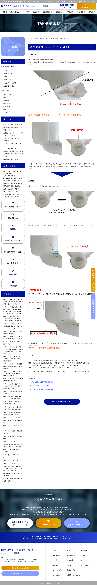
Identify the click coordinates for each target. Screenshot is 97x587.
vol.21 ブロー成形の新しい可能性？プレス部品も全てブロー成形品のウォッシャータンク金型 (13, 350)
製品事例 (35, 12)
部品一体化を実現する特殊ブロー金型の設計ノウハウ (12, 180)
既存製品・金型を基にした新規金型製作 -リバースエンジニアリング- (13, 154)
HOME (3, 12)
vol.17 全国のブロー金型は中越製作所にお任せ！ (13, 380)
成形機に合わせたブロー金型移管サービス (12, 129)
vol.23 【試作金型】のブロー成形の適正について (12, 332)
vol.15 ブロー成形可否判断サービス (12, 392)
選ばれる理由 (14, 12)
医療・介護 (6, 106)
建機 (4, 97)
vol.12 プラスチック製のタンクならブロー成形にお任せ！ (13, 408)
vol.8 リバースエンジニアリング (12, 427)
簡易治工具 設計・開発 (10, 159)
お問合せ (84, 557)
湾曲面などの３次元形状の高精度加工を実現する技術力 (12, 185)
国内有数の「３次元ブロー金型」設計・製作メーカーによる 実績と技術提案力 (12, 173)
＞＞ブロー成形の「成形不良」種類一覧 (40, 382)
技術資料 (93, 12)
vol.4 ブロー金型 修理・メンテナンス (12, 451)
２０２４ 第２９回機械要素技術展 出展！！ (12, 480)
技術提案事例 (47, 12)
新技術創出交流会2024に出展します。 (12, 475)
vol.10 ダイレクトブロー (11, 417)
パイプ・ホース (8, 74)
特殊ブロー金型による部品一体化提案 (12, 139)
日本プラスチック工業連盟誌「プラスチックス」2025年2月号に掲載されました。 (12, 468)
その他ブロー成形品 (9, 83)
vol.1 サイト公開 (9, 463)
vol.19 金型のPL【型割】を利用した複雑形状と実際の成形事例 (12, 366)
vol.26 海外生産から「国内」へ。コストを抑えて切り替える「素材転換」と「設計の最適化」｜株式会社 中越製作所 (13, 310)
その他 (5, 113)
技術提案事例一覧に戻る (65, 401)
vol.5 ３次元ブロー (10, 441)
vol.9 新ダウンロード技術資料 (12, 422)
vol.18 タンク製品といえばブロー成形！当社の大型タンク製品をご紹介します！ (13, 373)
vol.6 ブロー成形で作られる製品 (12, 437)
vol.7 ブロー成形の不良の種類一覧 (13, 432)
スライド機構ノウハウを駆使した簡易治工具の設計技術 (12, 195)
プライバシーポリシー (88, 567)
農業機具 (6, 100)
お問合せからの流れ (73, 577)
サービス (25, 12)
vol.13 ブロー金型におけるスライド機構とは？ (12, 403)
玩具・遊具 (6, 103)
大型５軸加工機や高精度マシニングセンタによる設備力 (12, 190)
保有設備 (70, 12)
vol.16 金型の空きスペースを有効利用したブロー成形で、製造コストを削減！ (13, 386)
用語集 (69, 567)
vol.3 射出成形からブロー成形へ (13, 456)
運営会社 (84, 562)
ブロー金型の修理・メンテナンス (13, 144)
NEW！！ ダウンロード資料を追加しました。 (13, 343)
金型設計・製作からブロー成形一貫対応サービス (13, 134)
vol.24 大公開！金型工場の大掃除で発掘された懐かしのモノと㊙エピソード (13, 326)
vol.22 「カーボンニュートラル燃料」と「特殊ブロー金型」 (13, 338)
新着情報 (84, 552)
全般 (4, 110)
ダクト (5, 77)
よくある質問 (81, 12)
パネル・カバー (8, 80)
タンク (5, 71)
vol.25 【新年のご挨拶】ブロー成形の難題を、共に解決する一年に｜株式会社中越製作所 (13, 319)
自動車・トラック (8, 94)
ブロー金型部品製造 (9, 149)
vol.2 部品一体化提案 (10, 460)
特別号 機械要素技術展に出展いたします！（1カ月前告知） (13, 446)
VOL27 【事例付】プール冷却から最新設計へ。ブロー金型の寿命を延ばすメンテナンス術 (13, 302)
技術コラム (59, 12)
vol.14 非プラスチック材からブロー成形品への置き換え (13, 398)
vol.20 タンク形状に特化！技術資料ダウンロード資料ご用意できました (12, 359)
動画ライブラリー (72, 572)
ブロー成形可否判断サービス (12, 125)
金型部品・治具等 (9, 86)
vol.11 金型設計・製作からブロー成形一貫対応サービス (13, 413)
